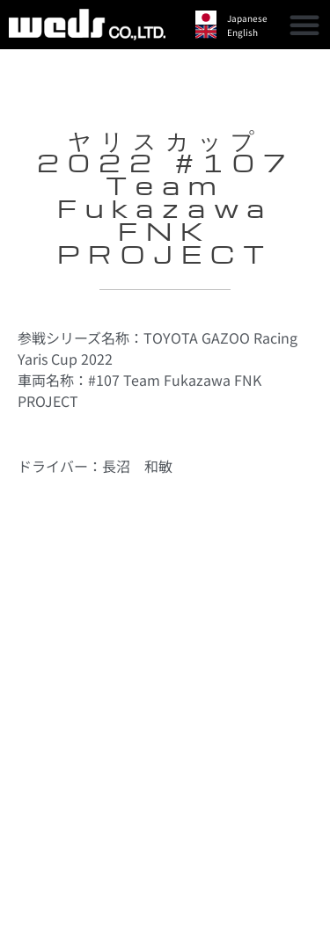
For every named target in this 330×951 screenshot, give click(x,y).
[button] (304, 24)
